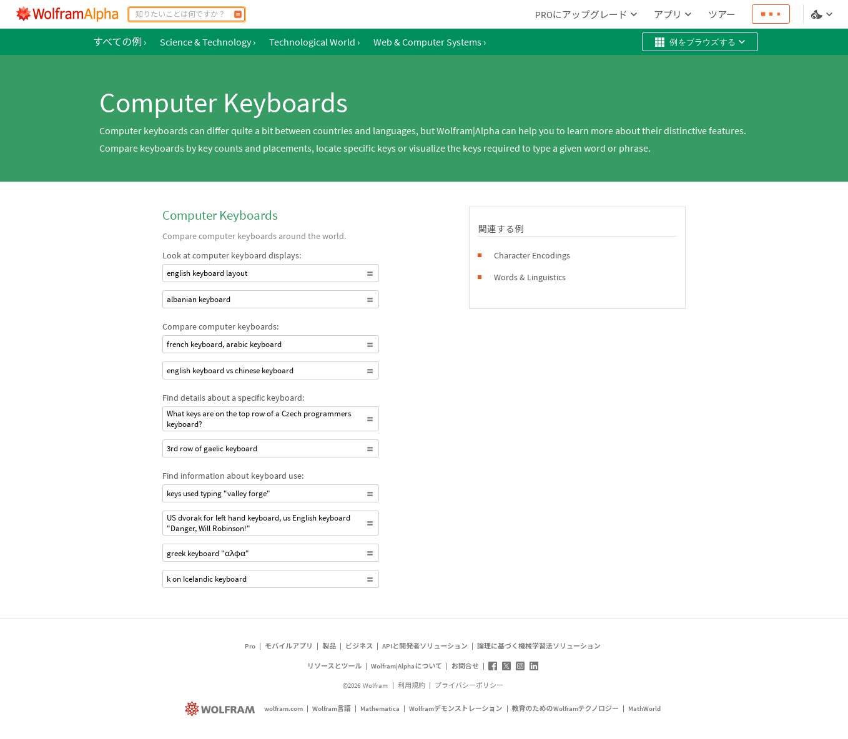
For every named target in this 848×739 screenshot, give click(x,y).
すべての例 (119, 42)
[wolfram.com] (221, 708)
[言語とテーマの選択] (823, 14)
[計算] (238, 14)
